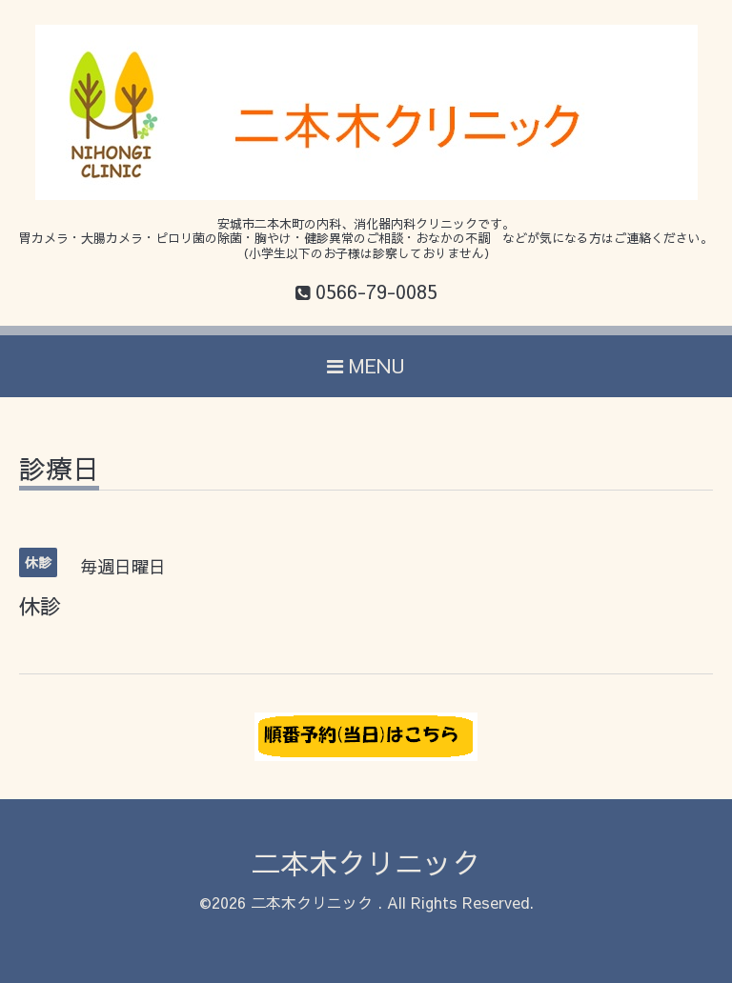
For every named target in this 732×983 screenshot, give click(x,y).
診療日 (59, 471)
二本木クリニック (366, 862)
